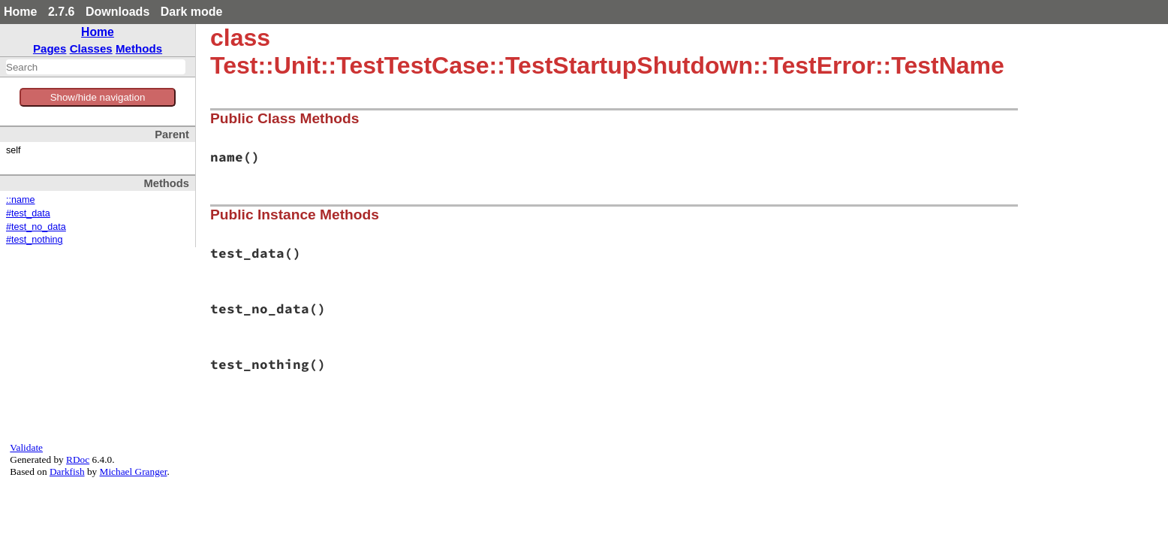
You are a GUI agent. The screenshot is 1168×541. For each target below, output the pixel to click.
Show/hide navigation (98, 97)
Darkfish (67, 471)
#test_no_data (36, 227)
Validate (26, 447)
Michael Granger (133, 471)
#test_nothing (34, 239)
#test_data (28, 213)
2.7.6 (61, 11)
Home (20, 11)
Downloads (117, 11)
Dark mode (192, 11)
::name (20, 200)
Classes (91, 48)
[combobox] (95, 66)
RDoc (77, 459)
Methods (139, 48)
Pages (50, 48)
